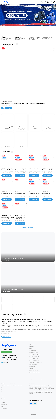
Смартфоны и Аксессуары (36, 379)
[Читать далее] (5, 333)
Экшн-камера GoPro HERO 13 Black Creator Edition (20, 218)
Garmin (31, 368)
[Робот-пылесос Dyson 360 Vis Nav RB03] (35, 184)
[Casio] (39, 299)
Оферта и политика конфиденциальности (11, 385)
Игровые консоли (33, 370)
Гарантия (3, 396)
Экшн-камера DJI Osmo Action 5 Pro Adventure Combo (48, 170)
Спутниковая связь (34, 360)
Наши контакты (6, 336)
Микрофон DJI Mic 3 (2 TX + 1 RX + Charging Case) (7, 170)
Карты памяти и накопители (36, 381)
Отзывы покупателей (13, 314)
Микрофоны (32, 366)
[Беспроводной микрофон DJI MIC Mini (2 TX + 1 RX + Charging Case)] (35, 160)
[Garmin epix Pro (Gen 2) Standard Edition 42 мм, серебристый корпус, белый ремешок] (28, 73)
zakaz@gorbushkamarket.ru (10, 355)
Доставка (3, 398)
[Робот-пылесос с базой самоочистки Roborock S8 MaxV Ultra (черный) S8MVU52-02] (7, 208)
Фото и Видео (33, 364)
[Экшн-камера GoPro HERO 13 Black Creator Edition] (21, 208)
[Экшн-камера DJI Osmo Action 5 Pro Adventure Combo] (48, 160)
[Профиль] (47, 2)
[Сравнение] (53, 50)
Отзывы (3, 402)
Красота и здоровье (34, 372)
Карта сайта (33, 414)
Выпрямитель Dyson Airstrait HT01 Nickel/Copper (20, 194)
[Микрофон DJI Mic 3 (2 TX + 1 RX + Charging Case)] (7, 160)
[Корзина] (53, 2)
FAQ (2, 406)
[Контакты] (44, 2)
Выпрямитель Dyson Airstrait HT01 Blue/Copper (6, 194)
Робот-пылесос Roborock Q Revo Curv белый (48, 194)
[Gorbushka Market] (7, 2)
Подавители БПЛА (34, 356)
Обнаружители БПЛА (34, 354)
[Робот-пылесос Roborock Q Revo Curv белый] (48, 184)
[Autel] (6, 307)
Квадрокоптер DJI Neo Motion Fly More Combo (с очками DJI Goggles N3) (21, 170)
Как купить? (4, 394)
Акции (30, 348)
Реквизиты (4, 404)
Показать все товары (28, 227)
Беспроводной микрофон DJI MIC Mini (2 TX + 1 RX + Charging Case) (34, 170)
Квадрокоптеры (33, 352)
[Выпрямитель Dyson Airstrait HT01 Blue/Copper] (7, 184)
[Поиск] (42, 2)
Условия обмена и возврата (8, 389)
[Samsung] (49, 299)
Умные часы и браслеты (35, 362)
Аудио (31, 374)
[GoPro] (28, 299)
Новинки (7, 152)
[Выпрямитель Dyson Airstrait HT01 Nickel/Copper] (21, 184)
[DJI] (17, 299)
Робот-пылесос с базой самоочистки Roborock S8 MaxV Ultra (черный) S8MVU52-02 (7, 218)
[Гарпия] (17, 307)
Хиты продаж (9, 44)
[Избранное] (50, 2)
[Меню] (2, 2)
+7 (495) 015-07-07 (7, 349)
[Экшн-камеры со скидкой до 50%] (28, 247)
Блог (2, 392)
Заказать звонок (7, 352)
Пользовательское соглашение (9, 387)
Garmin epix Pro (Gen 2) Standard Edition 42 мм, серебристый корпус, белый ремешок (23, 103)
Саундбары (32, 376)
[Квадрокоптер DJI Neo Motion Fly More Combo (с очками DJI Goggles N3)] (21, 160)
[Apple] (28, 307)
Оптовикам (4, 408)
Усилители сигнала (34, 358)
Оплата (3, 400)
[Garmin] (6, 299)
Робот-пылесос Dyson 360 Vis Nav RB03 (34, 194)
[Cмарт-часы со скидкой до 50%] (28, 278)
